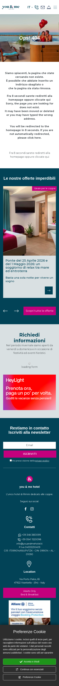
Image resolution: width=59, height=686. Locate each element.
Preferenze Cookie (29, 677)
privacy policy (42, 460)
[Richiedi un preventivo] (43, 7)
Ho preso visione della (30, 460)
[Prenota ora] (49, 7)
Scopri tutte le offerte (39, 310)
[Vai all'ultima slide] (5, 311)
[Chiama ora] (37, 7)
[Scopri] (49, 290)
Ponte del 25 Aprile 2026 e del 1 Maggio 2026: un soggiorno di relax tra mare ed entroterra (27, 266)
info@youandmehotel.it (29, 543)
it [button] (30, 7)
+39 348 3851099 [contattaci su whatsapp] (29, 534)
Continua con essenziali (30, 669)
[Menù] (55, 7)
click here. (34, 137)
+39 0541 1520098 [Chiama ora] (29, 539)
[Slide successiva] (16, 311)
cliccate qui (43, 99)
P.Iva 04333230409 (29, 547)
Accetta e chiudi (29, 661)
